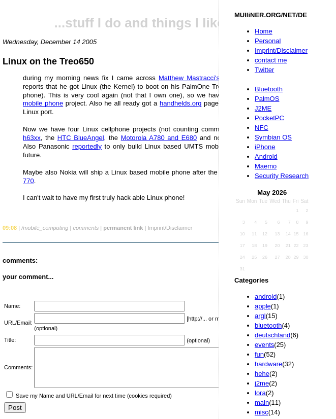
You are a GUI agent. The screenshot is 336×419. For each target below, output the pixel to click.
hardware (268, 364)
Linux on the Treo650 (48, 61)
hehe (262, 373)
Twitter (264, 70)
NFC (261, 127)
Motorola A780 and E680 (159, 138)
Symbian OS (273, 137)
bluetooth (268, 325)
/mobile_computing (44, 228)
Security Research (282, 176)
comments (86, 228)
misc (261, 412)
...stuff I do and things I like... (145, 22)
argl (260, 316)
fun (259, 354)
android (266, 296)
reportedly (87, 146)
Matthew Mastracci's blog (197, 78)
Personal (268, 41)
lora (260, 393)
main (262, 402)
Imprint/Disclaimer (281, 50)
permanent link (123, 228)
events (264, 344)
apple (263, 306)
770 (28, 181)
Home (263, 31)
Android (266, 156)
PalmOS (267, 98)
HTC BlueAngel (80, 138)
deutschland (272, 335)
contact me (271, 60)
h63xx (32, 138)
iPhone (265, 147)
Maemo (266, 166)
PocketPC (269, 118)
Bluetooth (269, 89)
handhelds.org (180, 103)
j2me (262, 383)
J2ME (263, 108)
